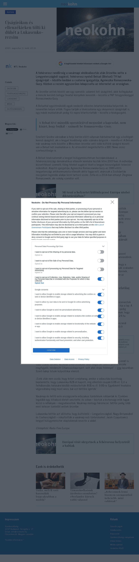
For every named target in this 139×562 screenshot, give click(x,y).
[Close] (113, 202)
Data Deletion (55, 359)
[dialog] (69, 281)
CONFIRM (51, 350)
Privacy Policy (83, 359)
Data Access (69, 359)
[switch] (101, 252)
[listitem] (69, 246)
